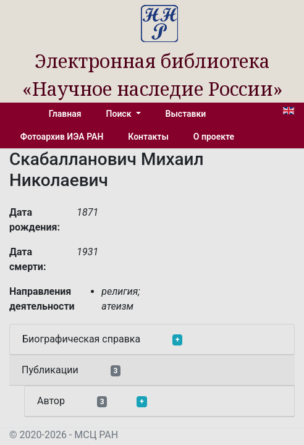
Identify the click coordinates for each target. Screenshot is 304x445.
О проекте (213, 137)
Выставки (186, 114)
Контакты (148, 137)
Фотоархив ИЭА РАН (62, 137)
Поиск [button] (119, 114)
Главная (65, 114)
